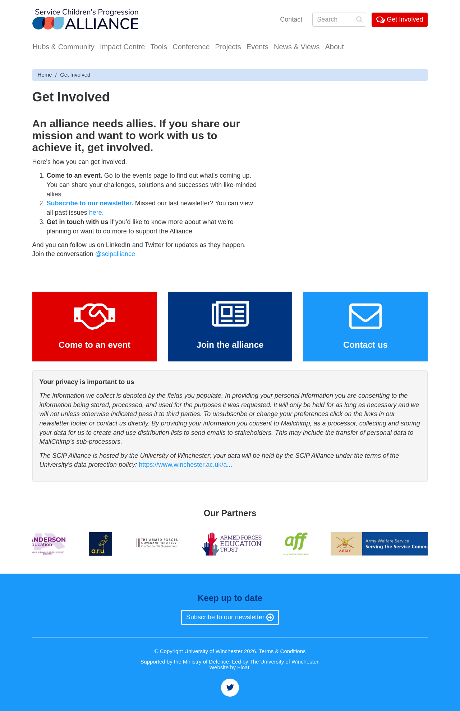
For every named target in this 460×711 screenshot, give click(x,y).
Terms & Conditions (282, 651)
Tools (158, 47)
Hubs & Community (64, 47)
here (95, 212)
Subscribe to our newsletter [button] (230, 617)
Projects (228, 47)
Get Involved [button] (399, 19)
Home (45, 75)
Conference (191, 47)
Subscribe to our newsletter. (90, 203)
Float (243, 667)
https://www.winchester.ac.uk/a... (185, 464)
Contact (291, 19)
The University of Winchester (284, 661)
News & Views (296, 47)
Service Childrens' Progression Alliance (85, 20)
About (334, 47)
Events (257, 47)
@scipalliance (115, 253)
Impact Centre (122, 47)
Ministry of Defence (206, 661)
